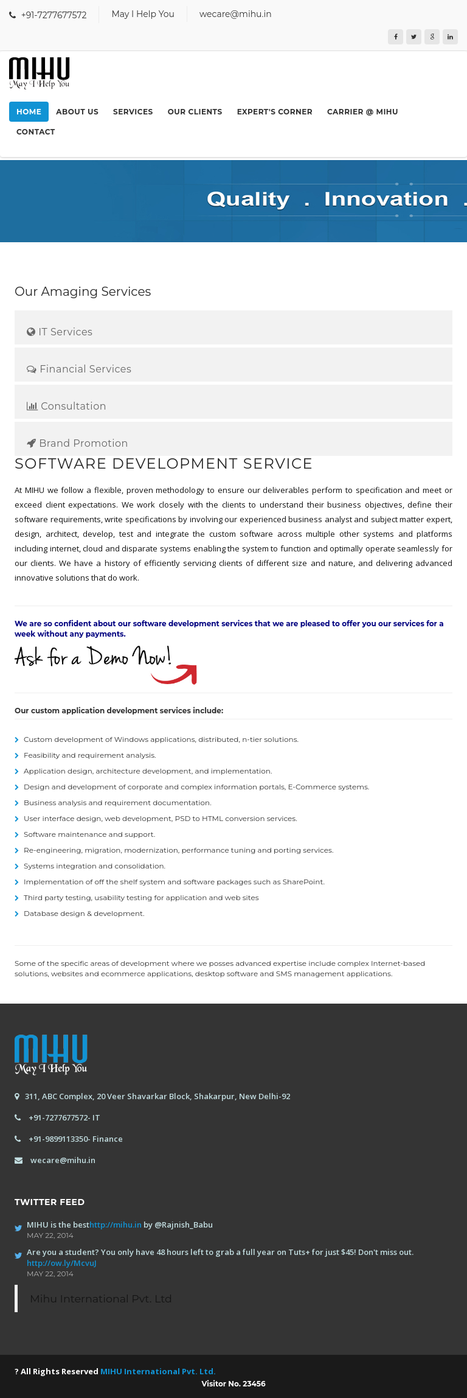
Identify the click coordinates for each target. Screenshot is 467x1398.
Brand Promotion (77, 443)
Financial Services (79, 369)
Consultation (66, 406)
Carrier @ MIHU (362, 111)
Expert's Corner (275, 111)
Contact (35, 131)
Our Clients (195, 111)
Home (28, 111)
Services (133, 111)
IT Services (59, 332)
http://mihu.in (115, 1224)
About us (77, 111)
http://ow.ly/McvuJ (62, 1262)
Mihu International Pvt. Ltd (101, 1298)
